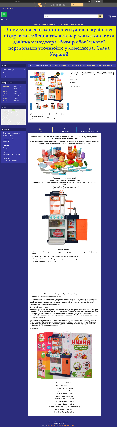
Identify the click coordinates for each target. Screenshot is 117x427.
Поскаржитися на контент (54, 425)
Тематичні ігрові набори (42, 65)
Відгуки (5, 76)
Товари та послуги (47, 24)
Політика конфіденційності (68, 425)
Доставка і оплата (77, 24)
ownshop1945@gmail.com (12, 133)
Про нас (59, 24)
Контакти (66, 24)
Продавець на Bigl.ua (58, 423)
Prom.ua (67, 422)
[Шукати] (100, 16)
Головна (37, 24)
